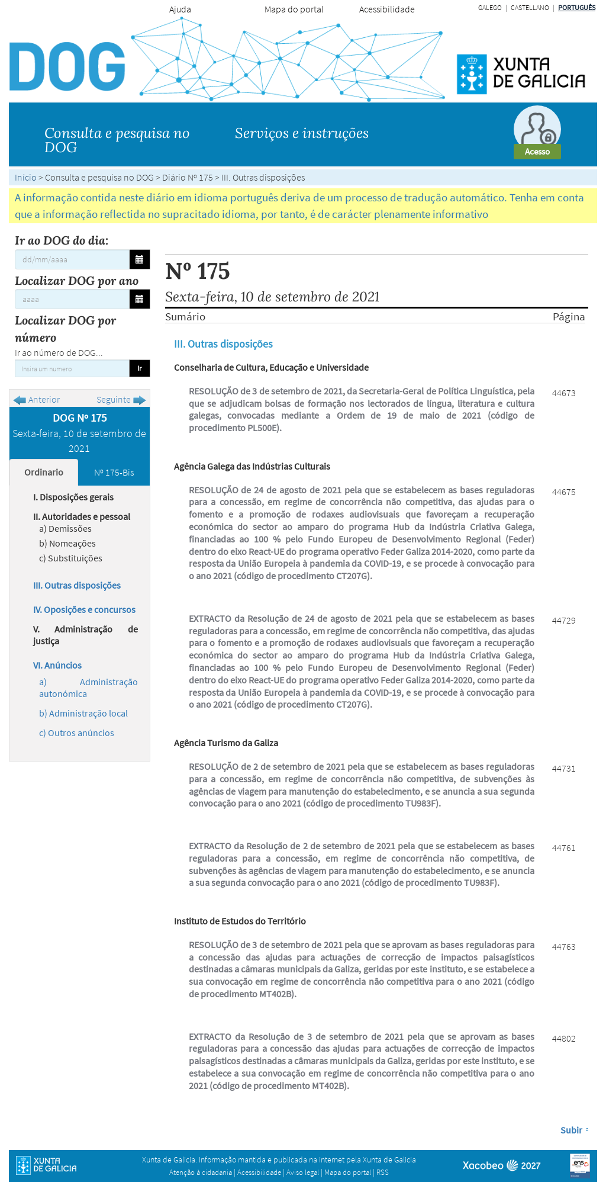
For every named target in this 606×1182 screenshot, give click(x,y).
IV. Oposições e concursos (84, 609)
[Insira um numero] (72, 368)
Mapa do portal (294, 9)
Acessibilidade (387, 9)
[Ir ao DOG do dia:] (72, 259)
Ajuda (180, 9)
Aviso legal (302, 1172)
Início (26, 177)
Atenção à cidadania (200, 1172)
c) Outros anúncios (76, 732)
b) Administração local (83, 713)
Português (576, 7)
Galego (490, 7)
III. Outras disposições (77, 585)
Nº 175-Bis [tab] (114, 472)
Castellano (530, 7)
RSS (382, 1172)
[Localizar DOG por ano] (72, 299)
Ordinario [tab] (43, 472)
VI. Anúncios (57, 665)
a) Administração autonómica (88, 687)
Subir (571, 1130)
